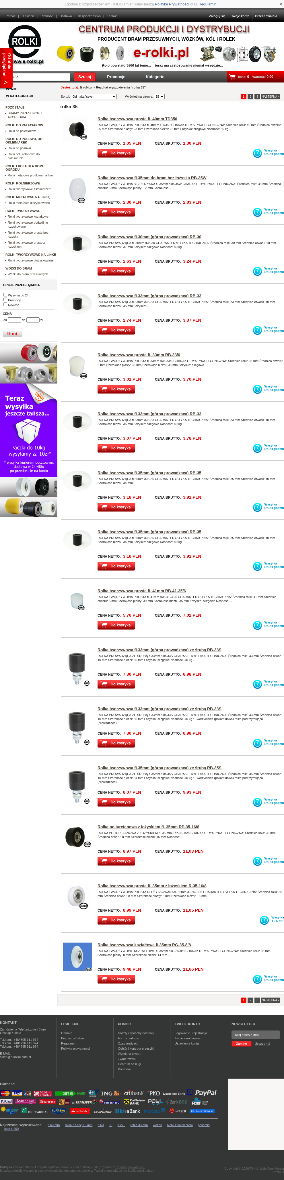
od (5, 320)
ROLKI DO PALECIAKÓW (24, 125)
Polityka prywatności (75, 1048)
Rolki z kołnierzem (179, 1125)
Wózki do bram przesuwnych (28, 274)
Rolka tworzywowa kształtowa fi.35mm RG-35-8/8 (144, 945)
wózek (157, 1125)
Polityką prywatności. (130, 1167)
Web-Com (267, 1168)
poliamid (204, 1125)
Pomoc (10, 16)
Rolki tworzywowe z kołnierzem (29, 189)
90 (110, 1125)
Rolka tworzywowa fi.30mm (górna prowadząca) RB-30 (149, 237)
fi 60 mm (54, 1125)
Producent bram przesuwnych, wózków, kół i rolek (166, 39)
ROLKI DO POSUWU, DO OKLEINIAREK (23, 140)
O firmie (66, 1033)
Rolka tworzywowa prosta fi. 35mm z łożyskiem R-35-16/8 (152, 886)
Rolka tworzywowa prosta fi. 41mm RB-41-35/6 (142, 591)
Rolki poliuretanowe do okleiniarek (24, 156)
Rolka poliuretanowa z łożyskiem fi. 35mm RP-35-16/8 (148, 827)
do (24, 320)
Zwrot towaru (127, 1059)
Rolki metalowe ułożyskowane (29, 202)
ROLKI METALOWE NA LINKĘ (27, 197)
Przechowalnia (266, 16)
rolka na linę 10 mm (78, 1125)
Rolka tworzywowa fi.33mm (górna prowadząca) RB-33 (149, 296)
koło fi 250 (11, 1128)
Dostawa (66, 16)
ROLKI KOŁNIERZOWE (22, 183)
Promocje (116, 76)
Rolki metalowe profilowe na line (30, 175)
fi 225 (121, 1125)
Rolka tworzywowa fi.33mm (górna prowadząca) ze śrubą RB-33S (159, 650)
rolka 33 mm (139, 1125)
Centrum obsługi (129, 1064)
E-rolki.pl (86, 87)
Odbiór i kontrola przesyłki (136, 1048)
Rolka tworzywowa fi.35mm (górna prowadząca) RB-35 (149, 473)
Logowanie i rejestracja (191, 1033)
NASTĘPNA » (270, 96)
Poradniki (124, 1069)
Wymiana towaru (129, 1053)
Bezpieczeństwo (89, 16)
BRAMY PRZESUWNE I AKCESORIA (25, 115)
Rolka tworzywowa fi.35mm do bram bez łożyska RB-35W (152, 178)
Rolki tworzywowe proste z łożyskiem (26, 244)
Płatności (47, 16)
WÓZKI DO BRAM (18, 268)
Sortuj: (66, 96)
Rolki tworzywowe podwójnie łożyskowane (28, 224)
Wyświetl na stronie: (139, 96)
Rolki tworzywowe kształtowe (28, 216)
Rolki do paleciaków (22, 131)
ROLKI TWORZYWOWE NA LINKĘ (30, 254)
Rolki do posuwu (19, 148)
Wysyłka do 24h (19, 295)
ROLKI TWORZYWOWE (22, 211)
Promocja (14, 300)
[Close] (281, 4)
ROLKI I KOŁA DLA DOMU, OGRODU (25, 167)
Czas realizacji (128, 1043)
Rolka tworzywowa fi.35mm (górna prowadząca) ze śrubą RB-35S (159, 768)
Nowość (13, 305)
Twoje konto (240, 16)
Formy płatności (129, 1038)
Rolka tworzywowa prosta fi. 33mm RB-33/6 (139, 355)
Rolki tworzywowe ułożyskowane (31, 260)
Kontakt (112, 16)
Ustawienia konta (187, 1043)
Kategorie (155, 76)
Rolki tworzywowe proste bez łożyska (28, 234)
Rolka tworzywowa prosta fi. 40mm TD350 (137, 119)
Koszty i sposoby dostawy (136, 1033)
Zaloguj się (217, 16)
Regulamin (207, 4)
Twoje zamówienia (188, 1038)
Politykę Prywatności (172, 4)
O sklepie (28, 16)
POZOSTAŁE (14, 107)
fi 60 (101, 1125)
